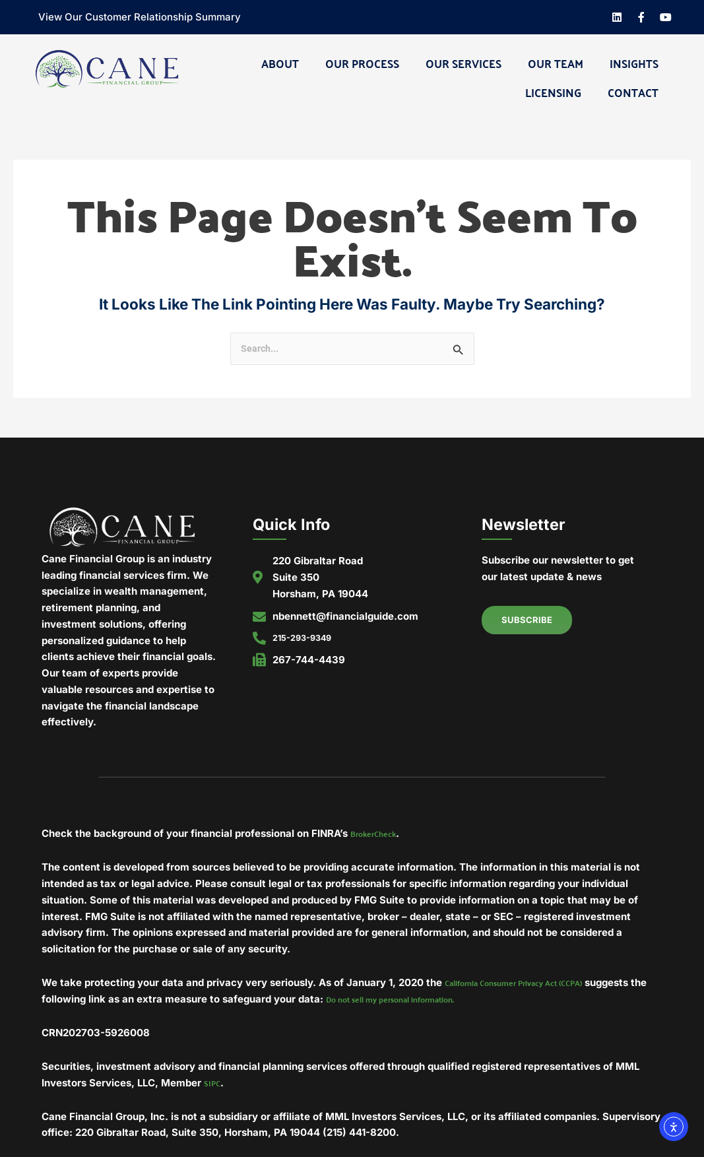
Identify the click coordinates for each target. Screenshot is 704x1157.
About (280, 62)
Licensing (553, 91)
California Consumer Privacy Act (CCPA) (533, 984)
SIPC (214, 1086)
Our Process (362, 62)
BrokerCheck (378, 834)
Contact (633, 91)
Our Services (463, 62)
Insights (634, 62)
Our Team (555, 62)
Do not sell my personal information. (473, 1001)
